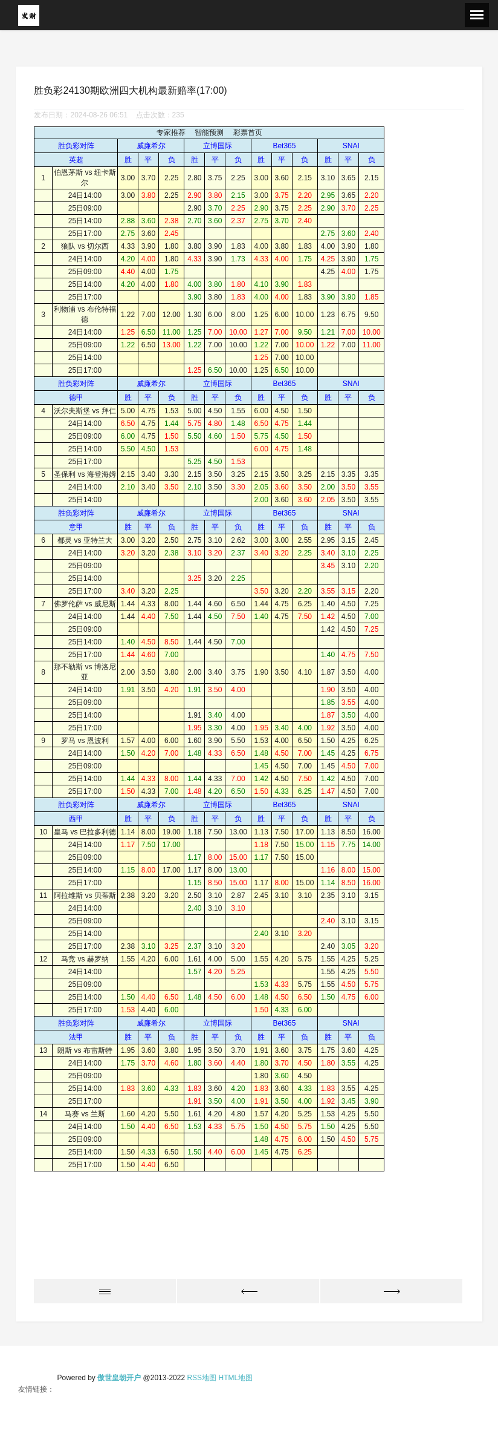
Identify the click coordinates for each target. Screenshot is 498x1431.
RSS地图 (201, 1378)
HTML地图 (235, 1378)
